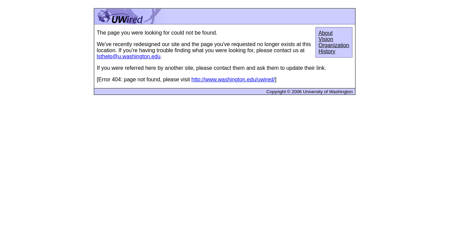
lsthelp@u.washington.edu (129, 56)
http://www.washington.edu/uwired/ (233, 79)
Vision (326, 39)
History (327, 51)
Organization (334, 45)
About (326, 33)
